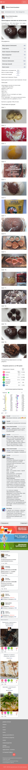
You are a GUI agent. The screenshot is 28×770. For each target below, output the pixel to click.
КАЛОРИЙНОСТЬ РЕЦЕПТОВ (8, 737)
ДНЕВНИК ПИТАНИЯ (7, 721)
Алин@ (8, 416)
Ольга (8, 436)
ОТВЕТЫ (4, 740)
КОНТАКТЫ (12, 749)
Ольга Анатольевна (12, 7)
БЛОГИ (4, 727)
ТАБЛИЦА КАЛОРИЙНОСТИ (8, 735)
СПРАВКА (4, 745)
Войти (24, 2)
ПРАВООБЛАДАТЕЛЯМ (7, 742)
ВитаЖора (9, 508)
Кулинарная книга (10, 12)
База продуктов (20, 12)
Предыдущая (4, 523)
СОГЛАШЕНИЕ (5, 752)
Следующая (24, 523)
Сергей (8, 421)
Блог (2, 12)
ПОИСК (4, 732)
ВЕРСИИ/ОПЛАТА (6, 747)
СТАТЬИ (4, 729)
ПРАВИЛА (11, 752)
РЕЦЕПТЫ (4, 724)
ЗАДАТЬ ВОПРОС (6, 749)
